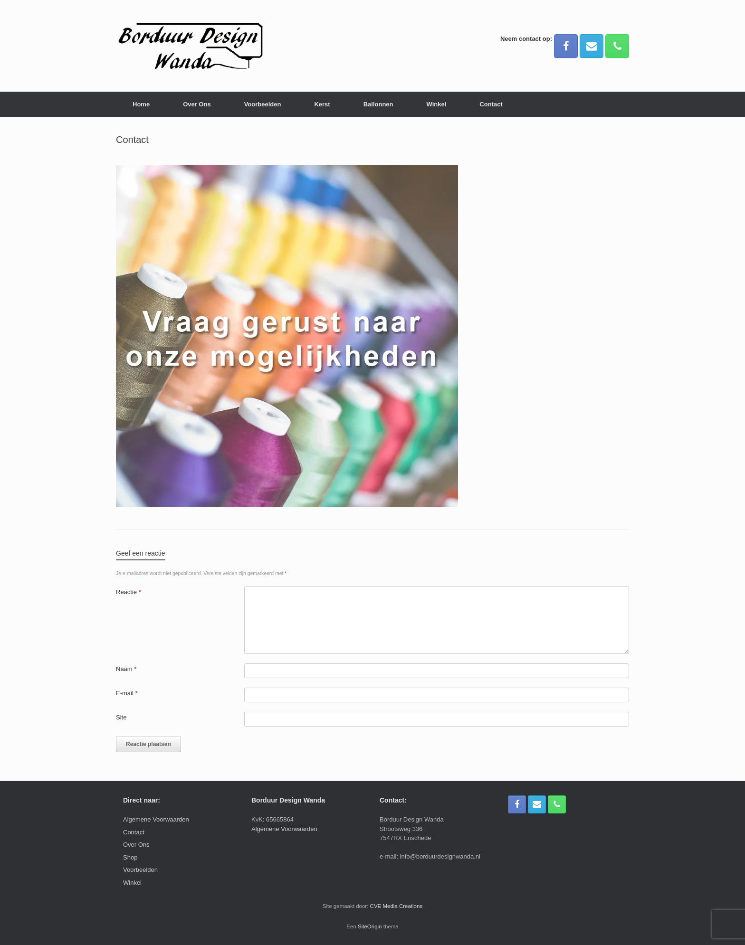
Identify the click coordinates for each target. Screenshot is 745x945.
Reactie (128, 591)
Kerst (322, 104)
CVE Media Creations (396, 906)
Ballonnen (378, 104)
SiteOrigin (370, 926)
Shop (130, 857)
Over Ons (197, 104)
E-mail (127, 693)
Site (121, 717)
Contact (490, 104)
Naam (126, 668)
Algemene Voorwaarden (156, 819)
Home (141, 104)
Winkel (437, 104)
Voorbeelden (262, 104)
